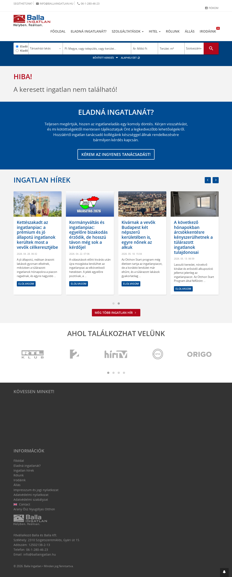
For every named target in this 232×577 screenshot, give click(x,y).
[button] (224, 572)
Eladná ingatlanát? (89, 31)
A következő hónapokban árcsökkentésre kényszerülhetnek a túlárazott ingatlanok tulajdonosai (196, 237)
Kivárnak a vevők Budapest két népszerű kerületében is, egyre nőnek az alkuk (141, 235)
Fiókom (211, 8)
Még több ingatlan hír (116, 312)
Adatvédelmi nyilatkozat (31, 495)
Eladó (24, 46)
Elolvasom (29, 284)
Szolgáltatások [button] (128, 31)
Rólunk (173, 31)
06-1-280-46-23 (88, 3)
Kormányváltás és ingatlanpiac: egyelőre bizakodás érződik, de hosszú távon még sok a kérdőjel (91, 235)
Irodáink (209, 30)
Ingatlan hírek (42, 180)
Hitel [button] (155, 31)
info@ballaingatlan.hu (54, 3)
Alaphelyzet (130, 57)
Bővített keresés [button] (106, 57)
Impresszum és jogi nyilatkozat (36, 490)
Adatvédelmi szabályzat (31, 499)
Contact (22, 504)
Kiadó (24, 50)
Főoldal (57, 31)
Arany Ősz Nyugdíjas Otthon (34, 509)
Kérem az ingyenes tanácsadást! (116, 154)
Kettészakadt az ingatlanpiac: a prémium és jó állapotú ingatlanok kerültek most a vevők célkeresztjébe (40, 235)
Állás (189, 31)
